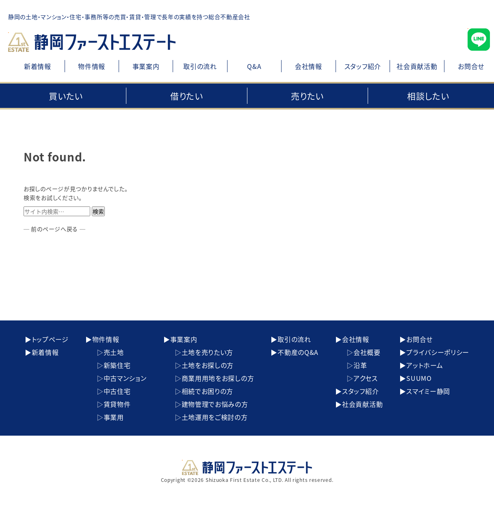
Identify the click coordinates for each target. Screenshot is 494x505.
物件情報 (91, 66)
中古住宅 (117, 391)
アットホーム (424, 365)
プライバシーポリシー (437, 352)
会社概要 (367, 352)
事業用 (114, 417)
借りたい (186, 96)
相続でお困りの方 (208, 391)
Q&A (254, 66)
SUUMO (419, 378)
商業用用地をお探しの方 (218, 378)
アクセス (365, 378)
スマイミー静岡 (428, 391)
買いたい (66, 96)
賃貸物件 (117, 404)
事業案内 (146, 66)
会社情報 (308, 66)
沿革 (360, 365)
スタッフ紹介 (362, 66)
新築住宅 (117, 365)
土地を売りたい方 (208, 352)
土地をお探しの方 (208, 365)
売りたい (307, 96)
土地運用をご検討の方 (215, 417)
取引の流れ (200, 66)
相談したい (428, 96)
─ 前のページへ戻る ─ (54, 229)
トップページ (50, 339)
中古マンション (125, 378)
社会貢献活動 (416, 66)
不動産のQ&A (297, 352)
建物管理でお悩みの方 (215, 404)
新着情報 (37, 66)
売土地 (114, 352)
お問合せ (419, 339)
